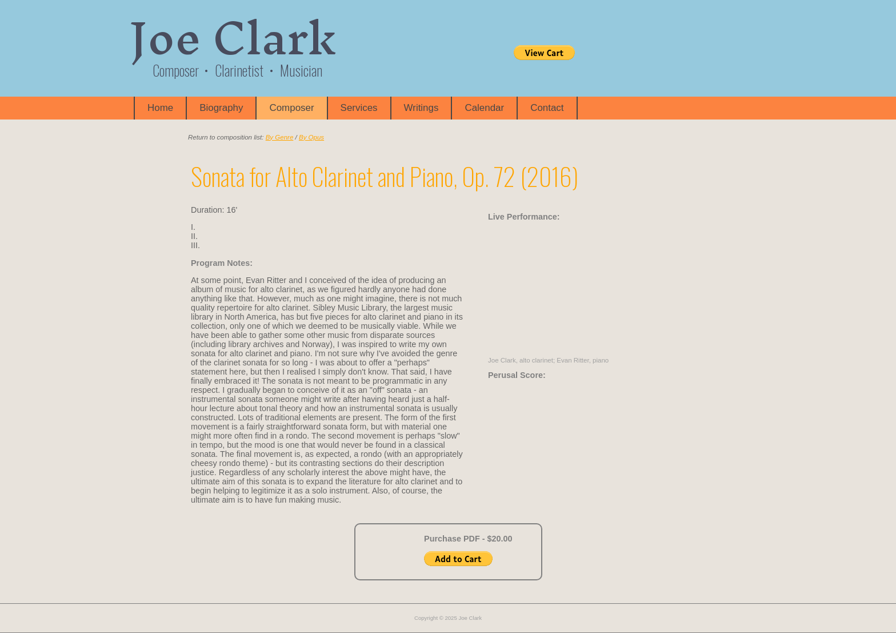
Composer (291, 107)
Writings (421, 107)
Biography (221, 107)
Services (359, 107)
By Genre (280, 137)
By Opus (311, 137)
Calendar (484, 107)
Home (160, 107)
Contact (546, 107)
